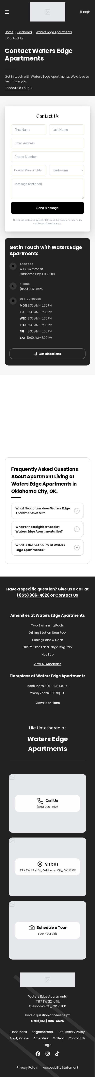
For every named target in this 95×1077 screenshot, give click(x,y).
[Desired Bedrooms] (66, 170)
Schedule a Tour (19, 88)
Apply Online (19, 1038)
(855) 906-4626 (31, 289)
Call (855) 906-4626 (47, 1021)
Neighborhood (42, 1032)
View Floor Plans (47, 703)
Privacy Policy (75, 220)
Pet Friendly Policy (71, 1032)
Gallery (58, 1038)
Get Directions (47, 354)
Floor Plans (18, 1032)
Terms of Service (46, 223)
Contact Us (66, 595)
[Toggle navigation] (7, 12)
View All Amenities (47, 664)
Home (9, 32)
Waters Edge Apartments (54, 32)
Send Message (47, 208)
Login (47, 1045)
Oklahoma (24, 32)
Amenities (40, 1038)
